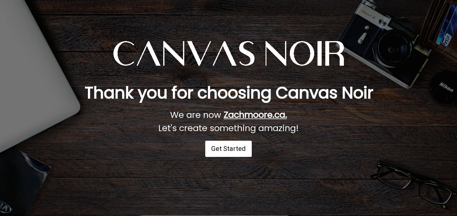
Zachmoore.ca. (255, 115)
